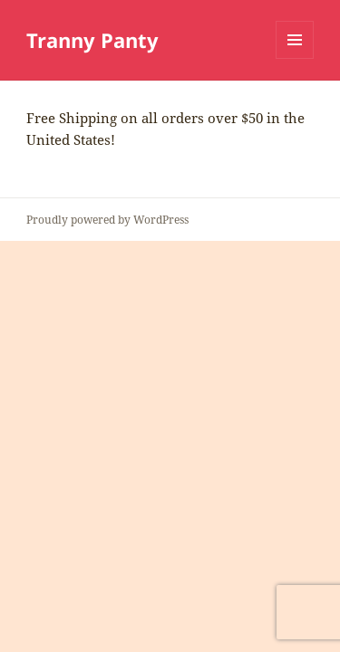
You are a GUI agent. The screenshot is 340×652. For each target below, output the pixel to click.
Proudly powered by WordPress (107, 219)
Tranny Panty (92, 39)
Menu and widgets (295, 58)
